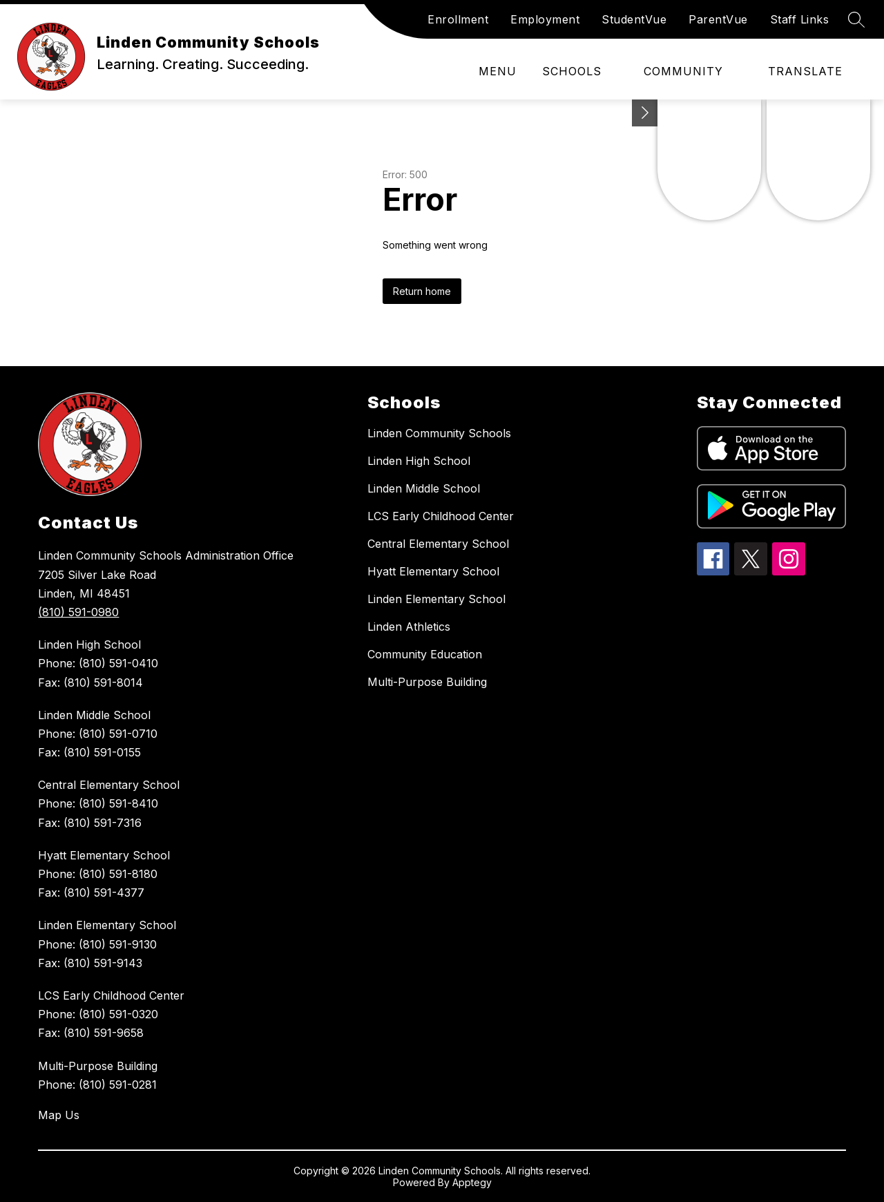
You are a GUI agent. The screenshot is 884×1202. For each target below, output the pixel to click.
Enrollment (457, 19)
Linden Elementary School (436, 599)
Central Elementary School (438, 544)
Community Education (424, 654)
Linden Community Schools (439, 433)
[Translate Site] (813, 71)
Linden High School (418, 461)
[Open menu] (488, 71)
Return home (422, 291)
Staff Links (799, 19)
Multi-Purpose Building (427, 682)
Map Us (58, 1115)
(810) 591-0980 (78, 612)
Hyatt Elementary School (433, 571)
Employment (544, 19)
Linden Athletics (408, 626)
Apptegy (472, 1182)
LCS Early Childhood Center (440, 516)
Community (683, 71)
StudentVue (634, 19)
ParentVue (718, 19)
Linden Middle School (423, 488)
